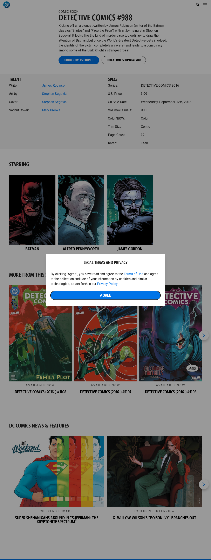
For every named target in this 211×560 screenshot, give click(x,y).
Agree (105, 295)
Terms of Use (133, 274)
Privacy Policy (107, 284)
